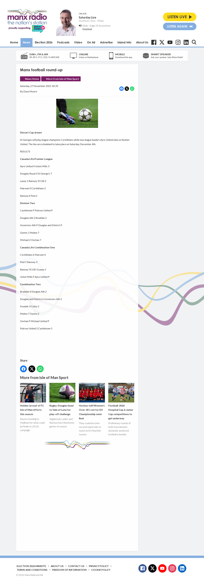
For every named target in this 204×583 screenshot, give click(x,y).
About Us (142, 42)
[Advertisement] (78, 498)
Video (78, 42)
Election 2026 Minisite (31, 565)
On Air (91, 42)
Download (87, 29)
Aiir (41, 575)
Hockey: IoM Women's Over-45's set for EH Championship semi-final (92, 401)
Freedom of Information (69, 569)
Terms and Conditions (32, 569)
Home (14, 42)
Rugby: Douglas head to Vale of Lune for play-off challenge (62, 399)
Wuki (85, 25)
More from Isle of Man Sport (62, 78)
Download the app (123, 57)
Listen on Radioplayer (89, 57)
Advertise (106, 42)
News (26, 42)
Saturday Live (87, 17)
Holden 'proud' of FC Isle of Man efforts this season (33, 399)
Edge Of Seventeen (100, 25)
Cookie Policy (100, 569)
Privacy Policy (99, 565)
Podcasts (63, 42)
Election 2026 (44, 42)
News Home (32, 78)
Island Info (124, 42)
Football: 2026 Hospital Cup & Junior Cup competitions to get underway (121, 401)
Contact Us (76, 565)
